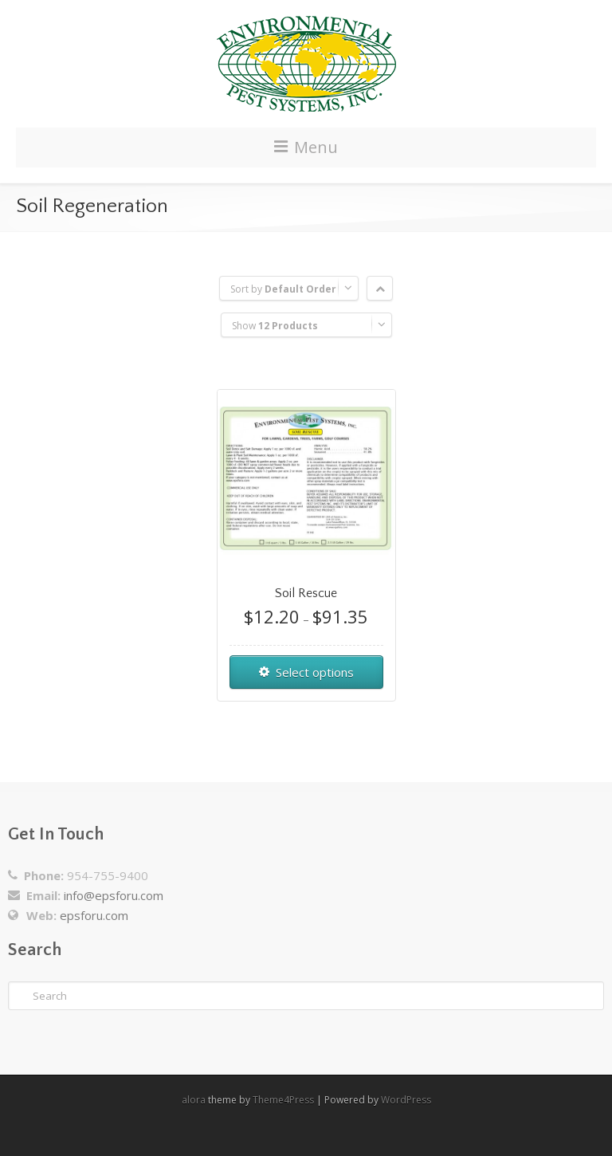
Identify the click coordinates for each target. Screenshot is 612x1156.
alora (194, 1100)
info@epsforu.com (113, 895)
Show (275, 325)
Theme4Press (283, 1100)
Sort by (283, 289)
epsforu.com (94, 915)
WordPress (406, 1100)
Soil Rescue (306, 593)
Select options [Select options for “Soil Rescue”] (315, 672)
